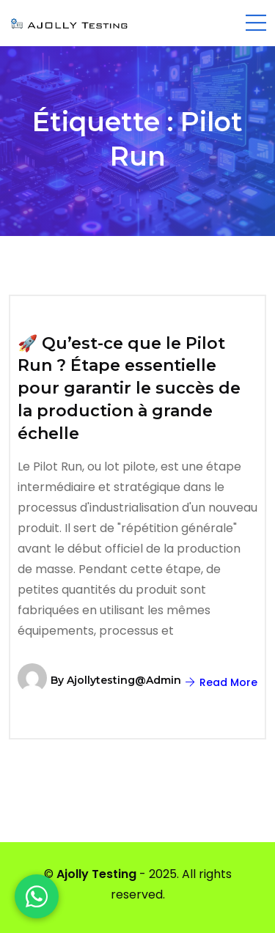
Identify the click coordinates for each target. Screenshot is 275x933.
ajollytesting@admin (124, 680)
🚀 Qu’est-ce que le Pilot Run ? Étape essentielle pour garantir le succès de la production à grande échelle (129, 388)
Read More (221, 682)
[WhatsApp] (37, 896)
